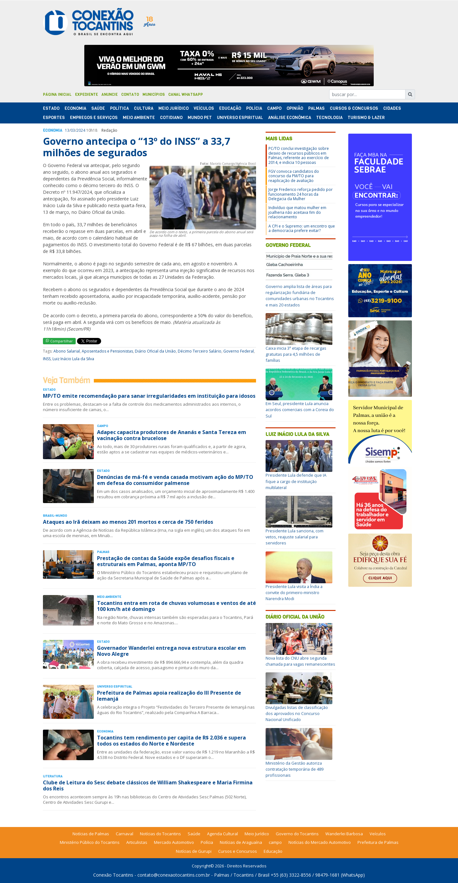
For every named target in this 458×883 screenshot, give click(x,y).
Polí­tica (119, 108)
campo (275, 842)
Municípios (153, 94)
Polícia (207, 842)
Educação (230, 108)
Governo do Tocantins (297, 834)
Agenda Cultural (222, 834)
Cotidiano (171, 117)
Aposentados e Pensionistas (107, 351)
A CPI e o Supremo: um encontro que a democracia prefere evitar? (301, 228)
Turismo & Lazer (366, 117)
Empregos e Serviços (94, 117)
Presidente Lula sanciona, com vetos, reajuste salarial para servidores (294, 537)
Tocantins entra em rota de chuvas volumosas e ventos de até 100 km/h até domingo (176, 606)
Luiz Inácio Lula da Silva (73, 358)
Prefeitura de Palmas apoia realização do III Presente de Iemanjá (169, 695)
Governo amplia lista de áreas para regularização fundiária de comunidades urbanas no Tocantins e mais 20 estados (300, 296)
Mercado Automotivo (174, 842)
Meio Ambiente (139, 117)
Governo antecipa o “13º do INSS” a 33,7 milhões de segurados (136, 147)
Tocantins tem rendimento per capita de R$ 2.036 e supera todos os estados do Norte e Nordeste (171, 740)
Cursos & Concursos (354, 108)
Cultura (143, 108)
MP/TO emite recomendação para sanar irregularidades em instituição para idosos (149, 395)
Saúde (98, 108)
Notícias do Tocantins (160, 834)
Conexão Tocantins (113, 875)
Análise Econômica (289, 117)
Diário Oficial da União (155, 351)
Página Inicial (57, 94)
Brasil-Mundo (55, 516)
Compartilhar (59, 341)
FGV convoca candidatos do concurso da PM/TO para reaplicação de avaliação (293, 176)
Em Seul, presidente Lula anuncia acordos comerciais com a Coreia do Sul (300, 409)
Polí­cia (254, 108)
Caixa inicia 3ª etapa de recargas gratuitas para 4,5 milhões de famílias (296, 354)
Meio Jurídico (173, 108)
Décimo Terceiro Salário (199, 351)
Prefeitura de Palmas (378, 842)
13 (67, 130)
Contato (130, 94)
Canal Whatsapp (185, 94)
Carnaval (124, 834)
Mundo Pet (200, 117)
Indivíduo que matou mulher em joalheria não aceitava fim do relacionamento (297, 212)
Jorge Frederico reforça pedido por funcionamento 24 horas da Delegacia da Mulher (300, 194)
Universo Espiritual (240, 117)
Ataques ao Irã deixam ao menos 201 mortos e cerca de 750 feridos (128, 521)
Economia (75, 108)
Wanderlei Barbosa (344, 834)
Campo (274, 108)
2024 (80, 130)
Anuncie (109, 94)
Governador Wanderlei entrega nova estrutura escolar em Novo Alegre (171, 650)
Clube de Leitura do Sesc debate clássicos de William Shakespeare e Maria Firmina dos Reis (148, 785)
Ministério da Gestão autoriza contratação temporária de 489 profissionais (294, 769)
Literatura (52, 776)
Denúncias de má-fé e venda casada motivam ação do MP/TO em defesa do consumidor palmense (175, 480)
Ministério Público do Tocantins (90, 842)
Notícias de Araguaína (241, 842)
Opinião (295, 108)
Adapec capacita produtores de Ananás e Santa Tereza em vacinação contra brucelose (171, 435)
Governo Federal (238, 351)
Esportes (54, 117)
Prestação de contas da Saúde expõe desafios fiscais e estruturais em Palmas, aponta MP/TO (165, 561)
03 (73, 130)
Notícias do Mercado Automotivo (319, 842)
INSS (47, 358)
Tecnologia (329, 117)
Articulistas (136, 842)
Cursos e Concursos (237, 851)
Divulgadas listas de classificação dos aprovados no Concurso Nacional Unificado (297, 713)
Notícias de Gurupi (194, 851)
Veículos (204, 108)
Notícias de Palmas (91, 834)
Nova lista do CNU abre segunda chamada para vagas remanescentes (300, 661)
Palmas (316, 108)
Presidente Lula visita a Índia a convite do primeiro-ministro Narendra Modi (294, 592)
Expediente (86, 94)
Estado (51, 108)
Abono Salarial (66, 351)
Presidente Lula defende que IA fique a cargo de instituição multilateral (296, 481)
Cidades (392, 108)
